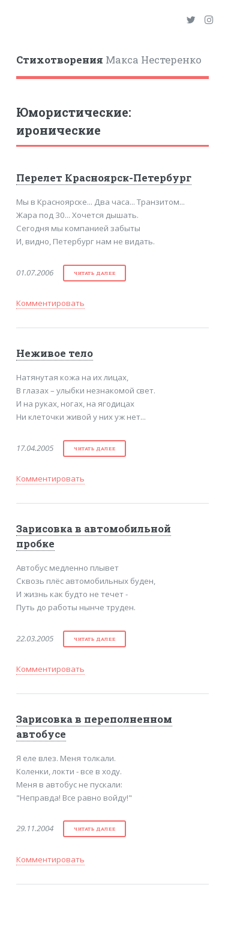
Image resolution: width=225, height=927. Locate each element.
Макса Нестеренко (109, 59)
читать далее (94, 273)
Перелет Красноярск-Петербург (103, 177)
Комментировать (50, 303)
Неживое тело (54, 353)
